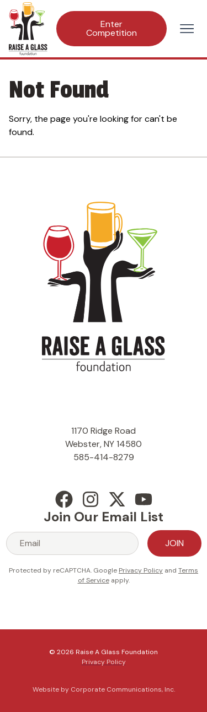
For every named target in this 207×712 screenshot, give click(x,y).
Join (174, 543)
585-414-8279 (103, 457)
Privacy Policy (141, 570)
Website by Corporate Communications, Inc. (104, 689)
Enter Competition (111, 28)
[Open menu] (187, 28)
